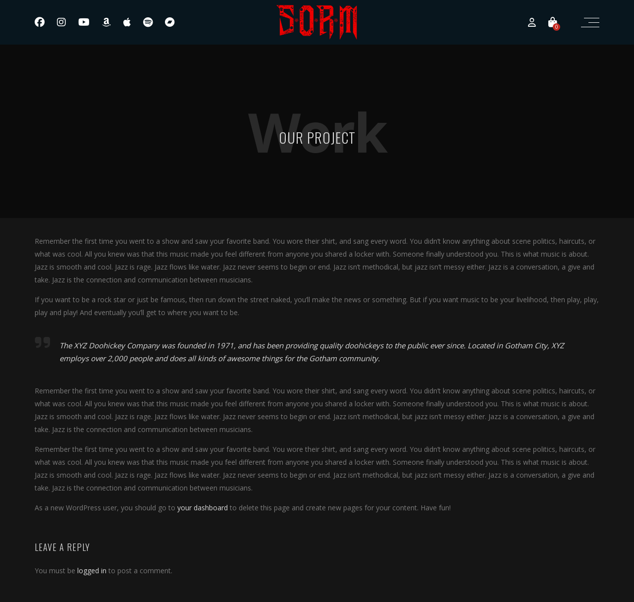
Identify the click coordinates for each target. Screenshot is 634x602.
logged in (91, 570)
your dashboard (202, 507)
